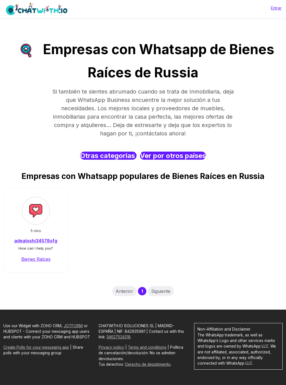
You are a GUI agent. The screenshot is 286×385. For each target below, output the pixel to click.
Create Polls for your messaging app (36, 347)
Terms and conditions (147, 347)
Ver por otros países (173, 156)
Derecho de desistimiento (148, 364)
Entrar (276, 8)
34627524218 (118, 337)
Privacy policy (111, 347)
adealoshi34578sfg (35, 240)
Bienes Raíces (36, 259)
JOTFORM (73, 326)
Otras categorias (108, 156)
